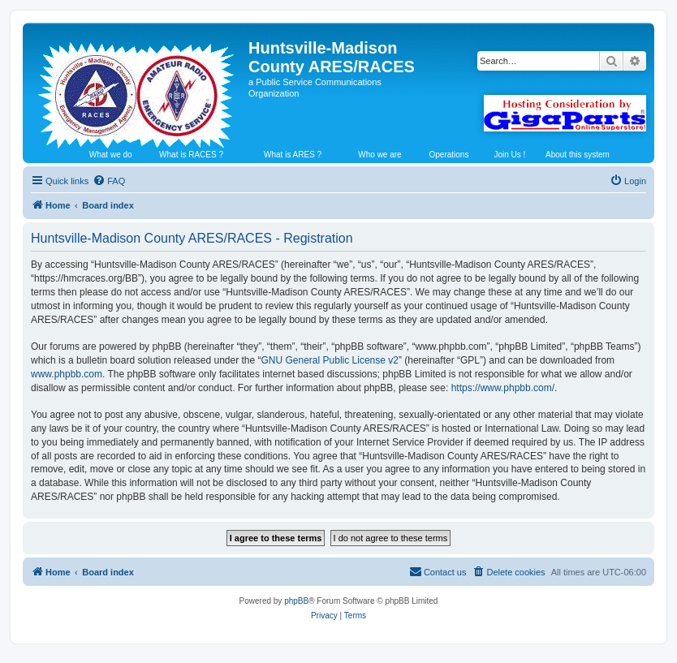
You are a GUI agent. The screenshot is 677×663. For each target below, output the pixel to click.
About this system (577, 154)
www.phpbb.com (66, 374)
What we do (110, 154)
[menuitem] (109, 181)
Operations (448, 154)
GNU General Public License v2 (330, 360)
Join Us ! (509, 154)
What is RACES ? (191, 154)
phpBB (296, 600)
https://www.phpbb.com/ (502, 388)
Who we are (379, 154)
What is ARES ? (292, 154)
